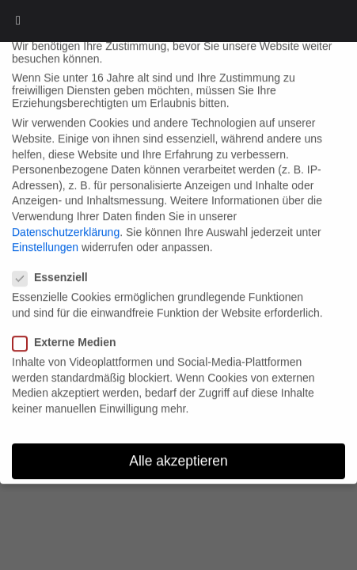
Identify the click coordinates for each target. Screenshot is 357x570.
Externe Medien (69, 326)
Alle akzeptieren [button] (178, 445)
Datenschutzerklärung (66, 216)
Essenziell (55, 262)
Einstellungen (45, 231)
